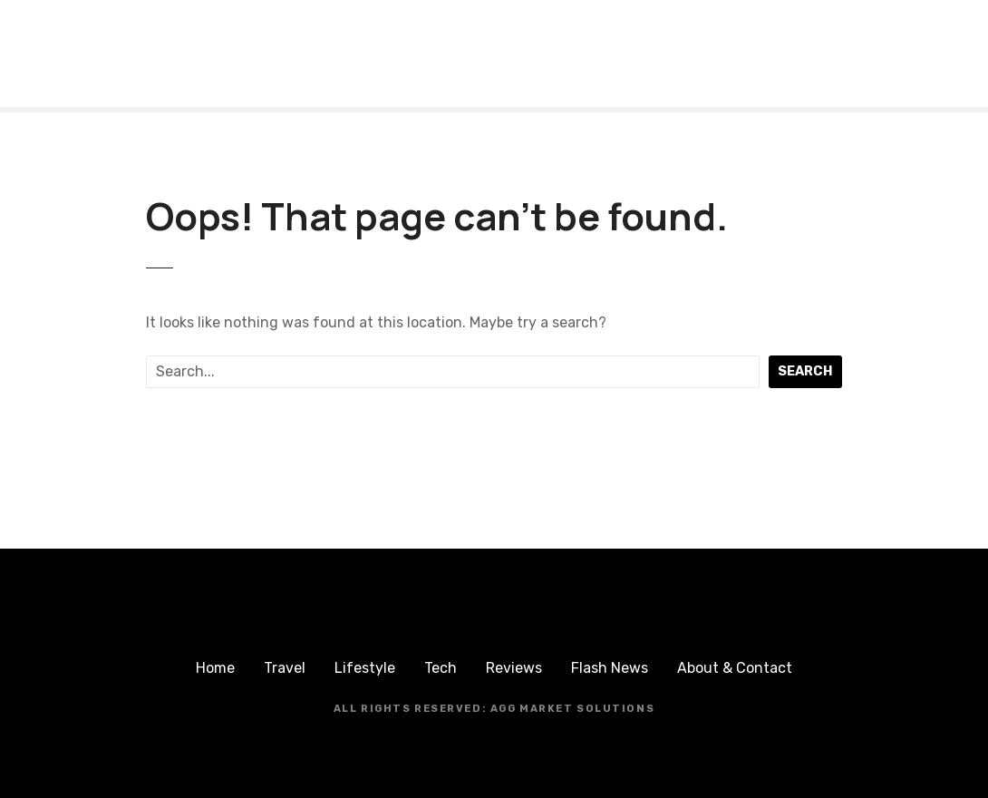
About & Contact (734, 667)
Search (805, 371)
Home (215, 667)
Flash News (609, 667)
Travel (284, 667)
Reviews (514, 667)
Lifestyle (364, 667)
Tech (440, 667)
